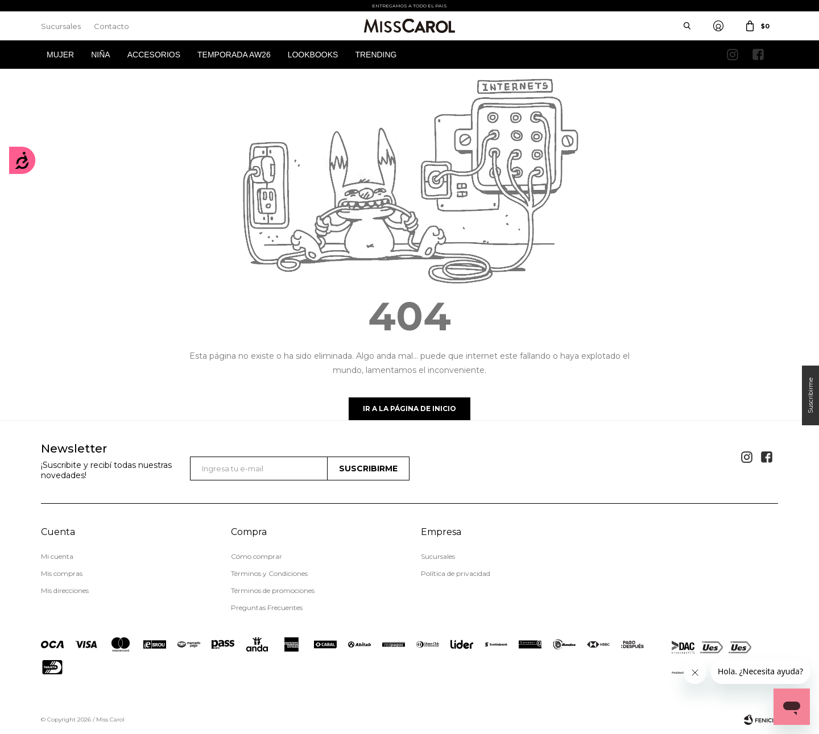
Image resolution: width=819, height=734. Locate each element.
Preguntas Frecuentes (267, 607)
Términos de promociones (273, 590)
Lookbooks (313, 54)
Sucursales (61, 26)
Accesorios (153, 54)
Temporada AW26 (234, 54)
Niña (100, 54)
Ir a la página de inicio (409, 408)
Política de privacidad (455, 573)
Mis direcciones (65, 590)
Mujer (60, 54)
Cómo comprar (256, 556)
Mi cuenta (57, 556)
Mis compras (61, 573)
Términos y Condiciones (269, 573)
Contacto (111, 26)
